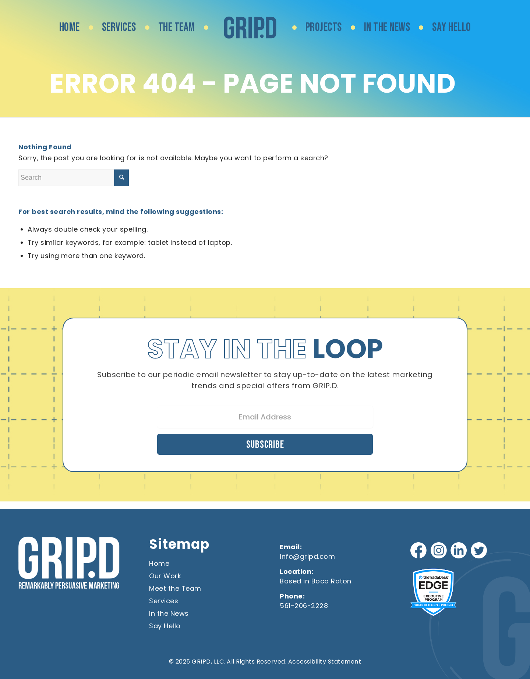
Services (163, 600)
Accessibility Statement (324, 661)
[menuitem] (69, 28)
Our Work (165, 575)
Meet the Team (175, 588)
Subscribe (265, 443)
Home (159, 563)
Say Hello (165, 625)
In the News (169, 613)
